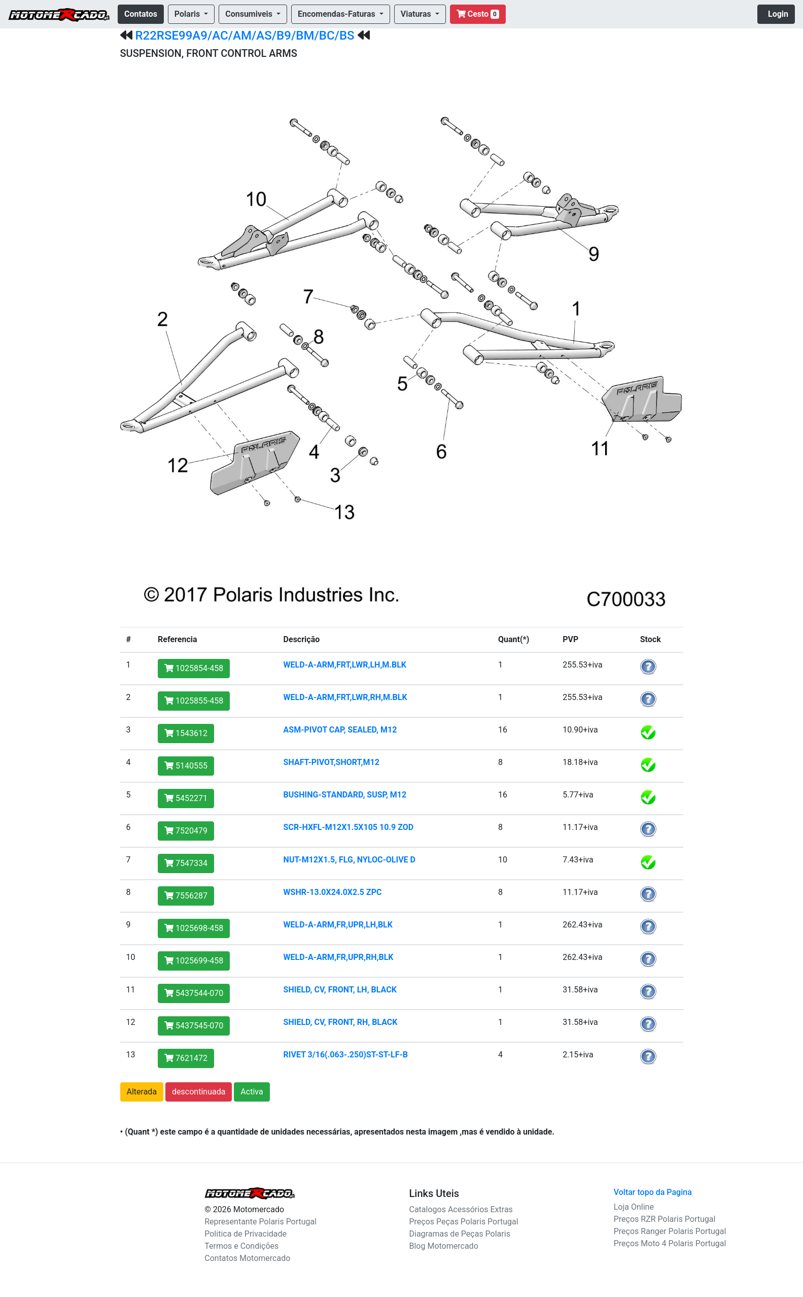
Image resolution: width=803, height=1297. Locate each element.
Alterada (142, 1091)
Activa (251, 1091)
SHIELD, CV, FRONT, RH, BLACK (341, 1022)
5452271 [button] (185, 798)
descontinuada (198, 1091)
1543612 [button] (185, 733)
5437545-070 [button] (193, 1025)
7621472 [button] (185, 1058)
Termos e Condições (241, 1246)
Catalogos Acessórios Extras (461, 1209)
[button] (191, 14)
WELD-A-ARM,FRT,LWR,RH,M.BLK (345, 697)
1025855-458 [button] (193, 701)
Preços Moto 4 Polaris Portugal (670, 1243)
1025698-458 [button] (193, 928)
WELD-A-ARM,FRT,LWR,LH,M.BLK (345, 665)
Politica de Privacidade (245, 1234)
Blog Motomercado (443, 1246)
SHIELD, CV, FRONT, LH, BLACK (340, 989)
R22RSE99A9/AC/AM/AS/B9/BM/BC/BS (244, 35)
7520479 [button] (185, 831)
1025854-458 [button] (193, 668)
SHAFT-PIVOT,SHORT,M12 (331, 762)
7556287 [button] (185, 896)
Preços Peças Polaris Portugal (463, 1221)
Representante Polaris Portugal (260, 1221)
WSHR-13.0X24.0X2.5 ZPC (333, 892)
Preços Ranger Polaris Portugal (670, 1231)
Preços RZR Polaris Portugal (665, 1219)
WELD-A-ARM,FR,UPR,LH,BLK (338, 924)
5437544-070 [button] (193, 993)
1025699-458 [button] (193, 961)
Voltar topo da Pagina (653, 1192)
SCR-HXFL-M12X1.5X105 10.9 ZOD (349, 827)
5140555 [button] (185, 766)
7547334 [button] (185, 863)
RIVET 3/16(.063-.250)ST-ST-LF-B (346, 1054)
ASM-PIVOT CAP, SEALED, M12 (340, 730)
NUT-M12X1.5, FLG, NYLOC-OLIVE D (349, 859)
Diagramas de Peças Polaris (459, 1234)
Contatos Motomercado (247, 1258)
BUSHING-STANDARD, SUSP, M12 (345, 795)
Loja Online (634, 1207)
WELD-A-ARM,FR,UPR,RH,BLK (339, 957)
